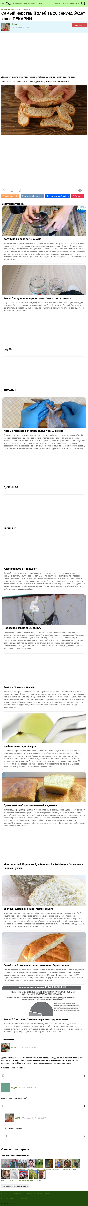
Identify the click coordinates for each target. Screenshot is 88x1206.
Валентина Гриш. (49, 1164)
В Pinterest (78, 196)
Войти (57, 3)
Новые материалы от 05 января (15, 9)
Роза (5, 1164)
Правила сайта (7, 1193)
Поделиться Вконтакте (32, 196)
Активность (17, 3)
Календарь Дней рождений (15, 1186)
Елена (76, 1164)
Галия (59, 1164)
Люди (40, 3)
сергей (39, 1164)
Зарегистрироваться (71, 3)
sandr (41, 1175)
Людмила (14, 1164)
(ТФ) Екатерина (23, 1175)
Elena (14, 24)
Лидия (14, 1087)
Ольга (5, 1175)
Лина (13, 1047)
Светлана (31, 1164)
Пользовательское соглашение (41, 1193)
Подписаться (79, 25)
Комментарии (29, 3)
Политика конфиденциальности (14, 1198)
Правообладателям (21, 1193)
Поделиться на (57, 196)
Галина (14, 1175)
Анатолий (22, 1164)
